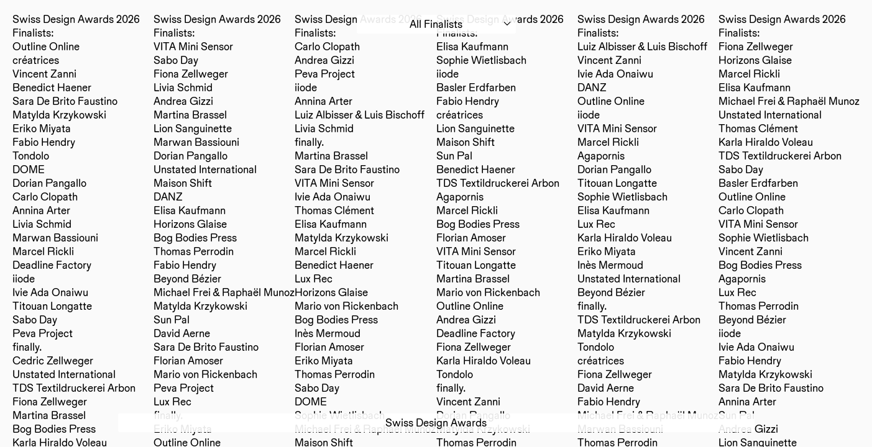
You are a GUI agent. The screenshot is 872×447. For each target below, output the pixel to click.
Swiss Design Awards (436, 422)
